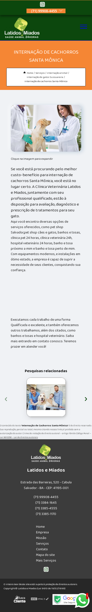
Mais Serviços (46, 560)
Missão (41, 538)
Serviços (42, 543)
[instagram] (42, 5)
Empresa (42, 532)
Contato (42, 549)
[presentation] (6, 398)
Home (40, 526)
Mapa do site (45, 555)
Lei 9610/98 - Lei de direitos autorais (19, 437)
